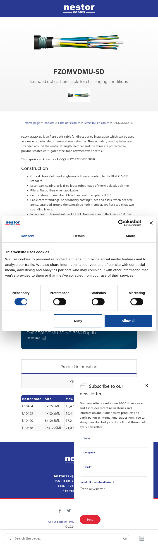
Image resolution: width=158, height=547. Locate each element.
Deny (78, 321)
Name (87, 438)
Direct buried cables (96, 123)
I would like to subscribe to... (97, 482)
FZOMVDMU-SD (123, 123)
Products (48, 123)
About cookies (57, 522)
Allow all (128, 321)
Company (89, 452)
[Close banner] (151, 222)
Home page (32, 123)
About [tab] (130, 236)
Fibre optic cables (69, 123)
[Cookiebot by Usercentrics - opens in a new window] (121, 222)
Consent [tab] (27, 236)
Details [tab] (79, 236)
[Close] (147, 385)
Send (90, 519)
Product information (79, 366)
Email (87, 467)
